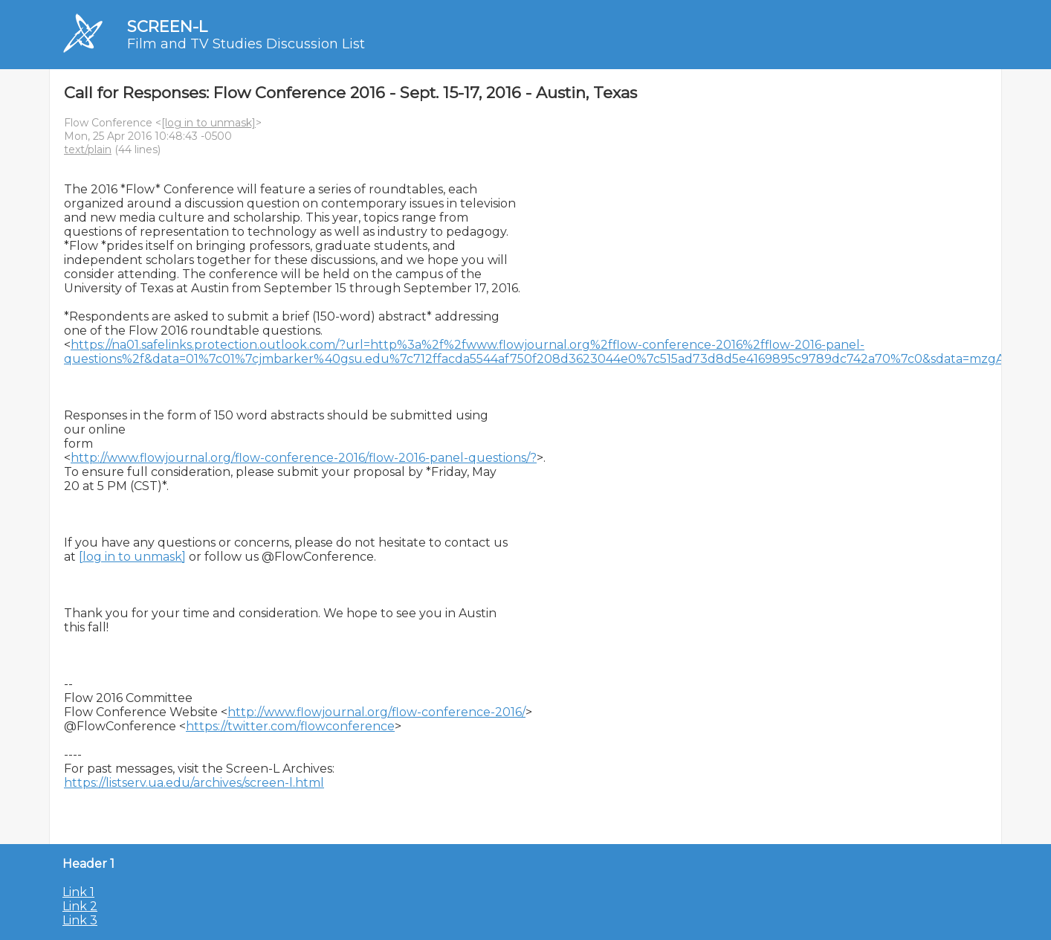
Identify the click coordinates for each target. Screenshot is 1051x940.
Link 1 (78, 892)
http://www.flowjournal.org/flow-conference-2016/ (376, 712)
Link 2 (79, 906)
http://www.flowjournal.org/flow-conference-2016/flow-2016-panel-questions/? (304, 458)
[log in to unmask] (208, 122)
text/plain (87, 149)
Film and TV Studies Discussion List (246, 44)
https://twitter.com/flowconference (290, 726)
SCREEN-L (167, 26)
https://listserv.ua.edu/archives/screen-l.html (194, 783)
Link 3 (79, 920)
